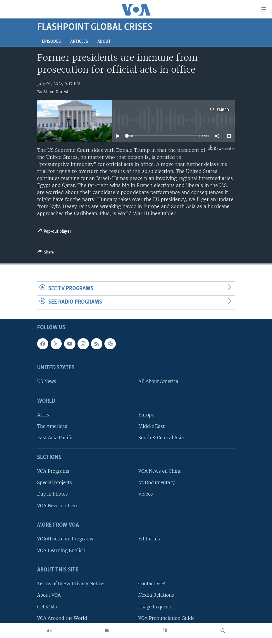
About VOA (49, 595)
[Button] (45, 253)
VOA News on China (160, 471)
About (104, 41)
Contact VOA (152, 583)
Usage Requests (155, 606)
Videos (145, 494)
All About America (158, 381)
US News (46, 381)
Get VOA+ (47, 606)
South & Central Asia (161, 437)
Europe (146, 415)
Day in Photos (52, 494)
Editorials (149, 539)
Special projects (54, 482)
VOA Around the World (62, 618)
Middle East (151, 426)
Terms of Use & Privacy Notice (70, 583)
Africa (44, 415)
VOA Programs (53, 471)
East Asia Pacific (55, 437)
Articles (79, 41)
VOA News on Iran (57, 505)
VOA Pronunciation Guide (166, 618)
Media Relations (156, 595)
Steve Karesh (56, 91)
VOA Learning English (61, 550)
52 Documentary (156, 482)
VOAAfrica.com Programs (65, 539)
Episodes (51, 41)
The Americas (52, 426)
